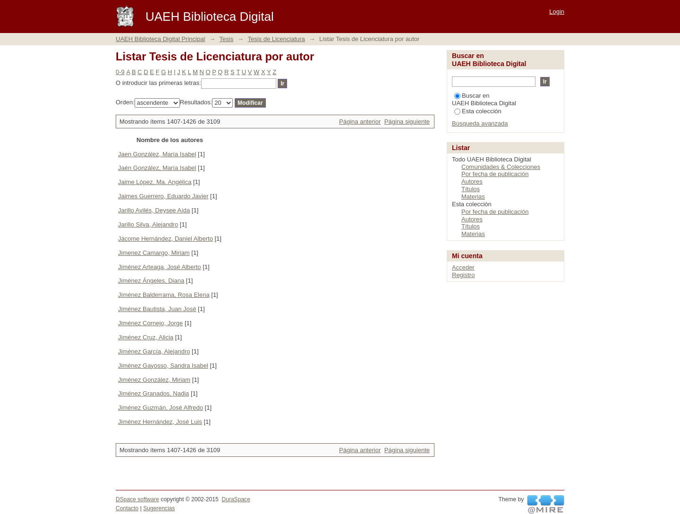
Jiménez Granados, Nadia (153, 393)
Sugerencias (159, 508)
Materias (473, 196)
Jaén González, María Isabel (157, 167)
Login (556, 11)
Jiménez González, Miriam (154, 379)
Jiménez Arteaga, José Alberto (159, 266)
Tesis (227, 38)
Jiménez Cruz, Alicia (145, 337)
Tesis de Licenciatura (276, 38)
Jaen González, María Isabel (157, 154)
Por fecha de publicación (494, 173)
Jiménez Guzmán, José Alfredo (160, 407)
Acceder (463, 267)
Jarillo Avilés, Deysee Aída (154, 210)
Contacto (127, 508)
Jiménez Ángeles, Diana (151, 280)
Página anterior (360, 121)
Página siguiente (407, 121)
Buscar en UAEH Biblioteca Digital (484, 99)
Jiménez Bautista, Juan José (157, 308)
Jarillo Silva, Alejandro (148, 224)
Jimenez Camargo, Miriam (154, 252)
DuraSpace (235, 499)
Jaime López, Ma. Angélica (154, 181)
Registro (463, 274)
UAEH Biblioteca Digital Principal (160, 38)
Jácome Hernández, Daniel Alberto (165, 238)
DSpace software (137, 499)
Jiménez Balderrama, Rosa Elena (164, 294)
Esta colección (478, 111)
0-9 (120, 72)
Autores (472, 181)
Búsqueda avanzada (480, 123)
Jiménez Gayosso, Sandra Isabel (163, 365)
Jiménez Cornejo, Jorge (150, 323)
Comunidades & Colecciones (500, 166)
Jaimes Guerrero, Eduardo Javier (163, 196)
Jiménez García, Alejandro (154, 351)
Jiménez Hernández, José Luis (160, 421)
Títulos (470, 189)
